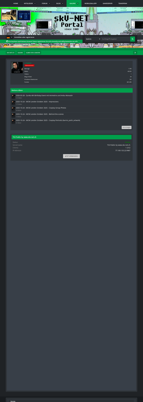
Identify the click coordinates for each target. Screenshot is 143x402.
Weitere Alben (108, 90)
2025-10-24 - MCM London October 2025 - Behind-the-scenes (119, 123)
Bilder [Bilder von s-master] (117, 71)
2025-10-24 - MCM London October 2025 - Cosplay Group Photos (119, 115)
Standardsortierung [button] (22, 80)
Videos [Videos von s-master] (117, 74)
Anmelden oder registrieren (24, 37)
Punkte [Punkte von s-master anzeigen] (117, 82)
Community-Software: (71, 396)
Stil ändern (131, 392)
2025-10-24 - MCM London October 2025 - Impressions (119, 106)
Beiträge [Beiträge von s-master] (117, 68)
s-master (118, 63)
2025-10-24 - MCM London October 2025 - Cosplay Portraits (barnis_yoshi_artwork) (119, 132)
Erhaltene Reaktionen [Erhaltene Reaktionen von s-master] (121, 79)
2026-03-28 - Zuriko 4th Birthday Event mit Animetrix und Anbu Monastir (118, 97)
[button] (9, 37)
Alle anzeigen (128, 141)
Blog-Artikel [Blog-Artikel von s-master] (118, 76)
